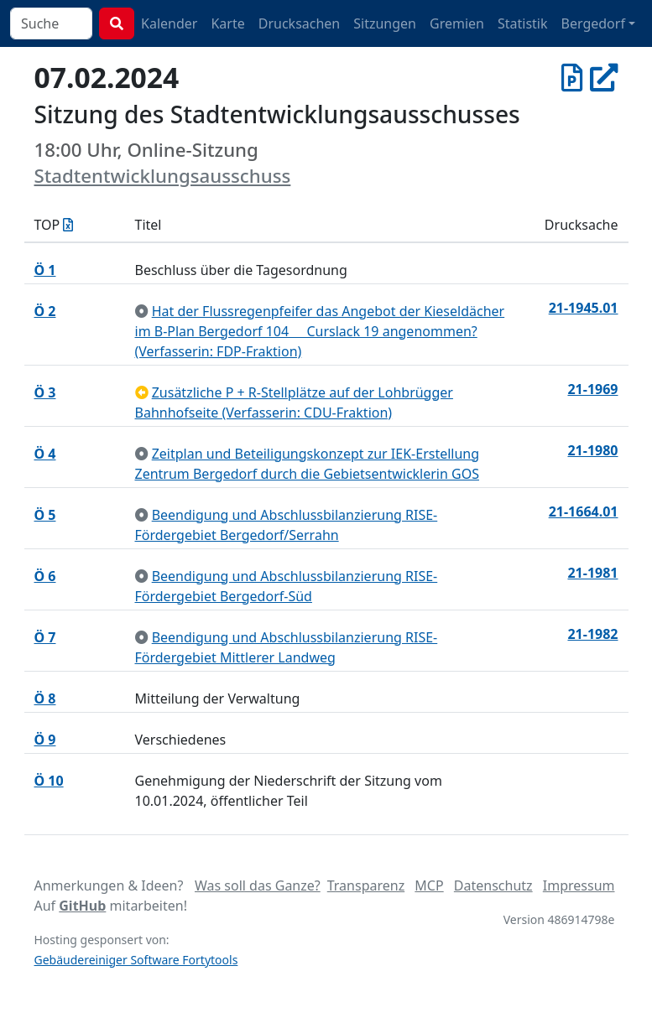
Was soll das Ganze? (258, 885)
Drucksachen (299, 23)
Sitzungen (384, 23)
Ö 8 (45, 698)
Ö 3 (45, 392)
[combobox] (51, 23)
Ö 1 (45, 270)
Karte (227, 23)
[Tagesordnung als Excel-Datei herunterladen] (68, 225)
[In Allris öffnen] (604, 77)
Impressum (579, 885)
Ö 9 (45, 739)
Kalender (169, 23)
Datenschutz (493, 885)
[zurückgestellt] (142, 392)
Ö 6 (45, 576)
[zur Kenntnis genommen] (142, 311)
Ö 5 (45, 515)
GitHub (82, 905)
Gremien (457, 23)
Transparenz (365, 885)
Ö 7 (45, 637)
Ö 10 (49, 780)
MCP (429, 885)
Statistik (523, 23)
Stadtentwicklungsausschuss (162, 176)
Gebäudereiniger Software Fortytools (136, 960)
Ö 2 (45, 311)
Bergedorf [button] (593, 23)
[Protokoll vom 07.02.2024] (571, 77)
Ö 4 (45, 453)
